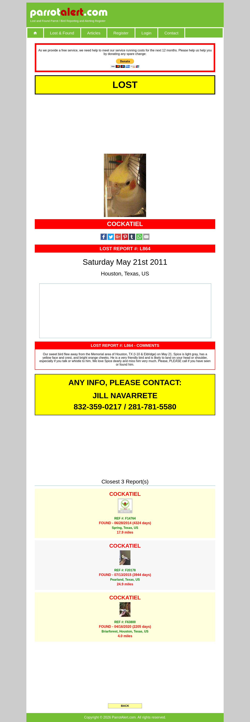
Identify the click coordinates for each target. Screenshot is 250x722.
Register (120, 33)
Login (146, 33)
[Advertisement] (175, 13)
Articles (93, 33)
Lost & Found (62, 33)
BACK (125, 705)
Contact (171, 33)
